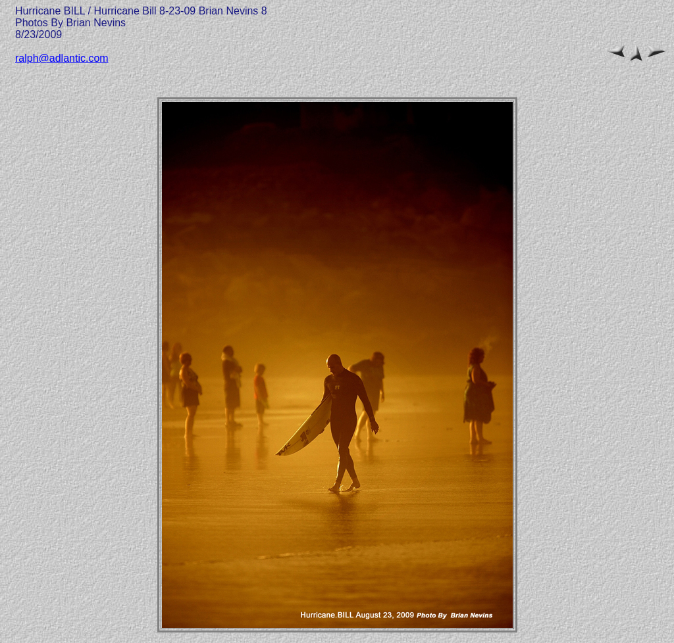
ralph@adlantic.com (62, 58)
